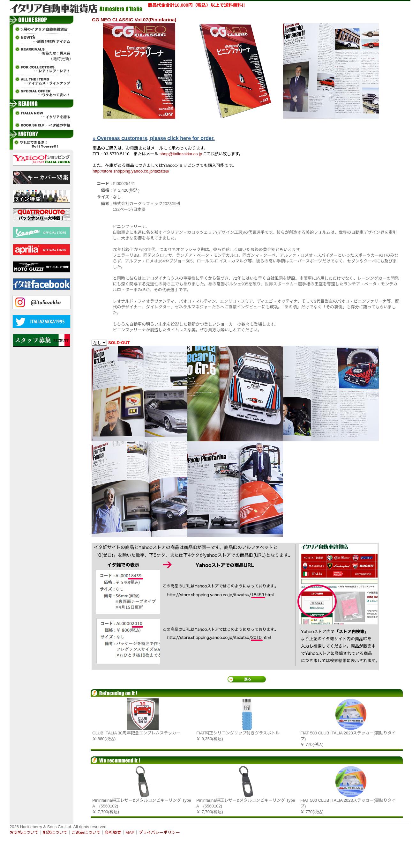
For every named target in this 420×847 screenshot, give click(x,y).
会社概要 (113, 832)
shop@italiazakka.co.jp (181, 153)
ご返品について (86, 832)
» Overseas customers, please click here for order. (153, 138)
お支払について (24, 832)
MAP (129, 832)
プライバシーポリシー (159, 832)
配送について (55, 832)
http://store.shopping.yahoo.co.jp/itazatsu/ (131, 171)
